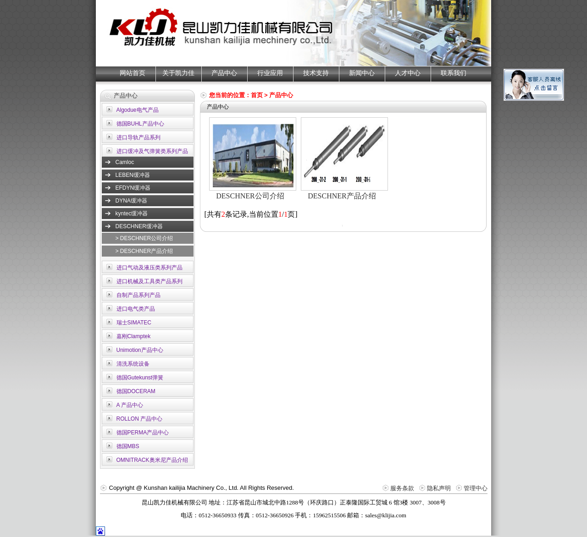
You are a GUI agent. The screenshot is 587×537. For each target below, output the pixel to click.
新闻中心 (362, 73)
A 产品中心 (130, 405)
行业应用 (270, 73)
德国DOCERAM (135, 391)
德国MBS (127, 446)
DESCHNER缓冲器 (139, 226)
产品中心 (224, 73)
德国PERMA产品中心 (142, 432)
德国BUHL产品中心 (140, 124)
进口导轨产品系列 (138, 137)
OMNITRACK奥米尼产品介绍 (152, 460)
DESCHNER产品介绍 (342, 196)
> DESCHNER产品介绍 (144, 251)
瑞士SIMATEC (133, 322)
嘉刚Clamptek (133, 336)
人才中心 (408, 73)
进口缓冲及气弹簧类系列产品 (152, 151)
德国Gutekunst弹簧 (140, 377)
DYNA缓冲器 (131, 200)
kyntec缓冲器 (132, 213)
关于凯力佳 (178, 73)
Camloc (125, 162)
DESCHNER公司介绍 (250, 196)
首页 (257, 95)
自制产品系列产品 (138, 295)
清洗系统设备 (133, 364)
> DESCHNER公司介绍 (144, 238)
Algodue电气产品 (137, 110)
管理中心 (475, 488)
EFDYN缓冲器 (133, 188)
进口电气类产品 (135, 309)
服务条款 (402, 488)
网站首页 (132, 73)
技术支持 (316, 73)
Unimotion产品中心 (139, 350)
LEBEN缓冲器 (133, 175)
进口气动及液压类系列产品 (149, 267)
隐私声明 (439, 488)
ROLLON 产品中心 (139, 419)
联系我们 (453, 73)
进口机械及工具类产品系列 (149, 281)
